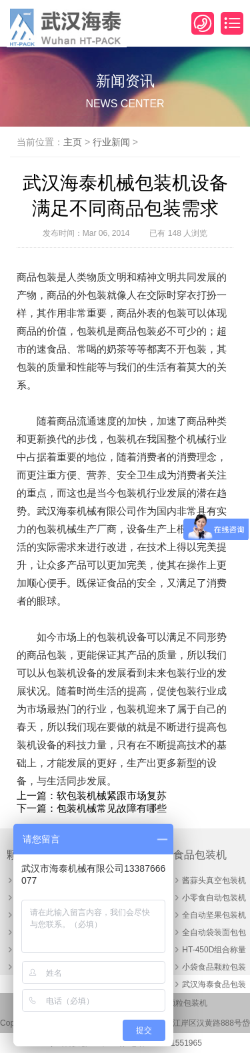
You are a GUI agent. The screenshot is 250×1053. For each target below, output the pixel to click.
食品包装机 (200, 854)
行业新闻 (111, 142)
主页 (72, 142)
